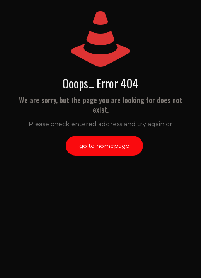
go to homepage (104, 145)
